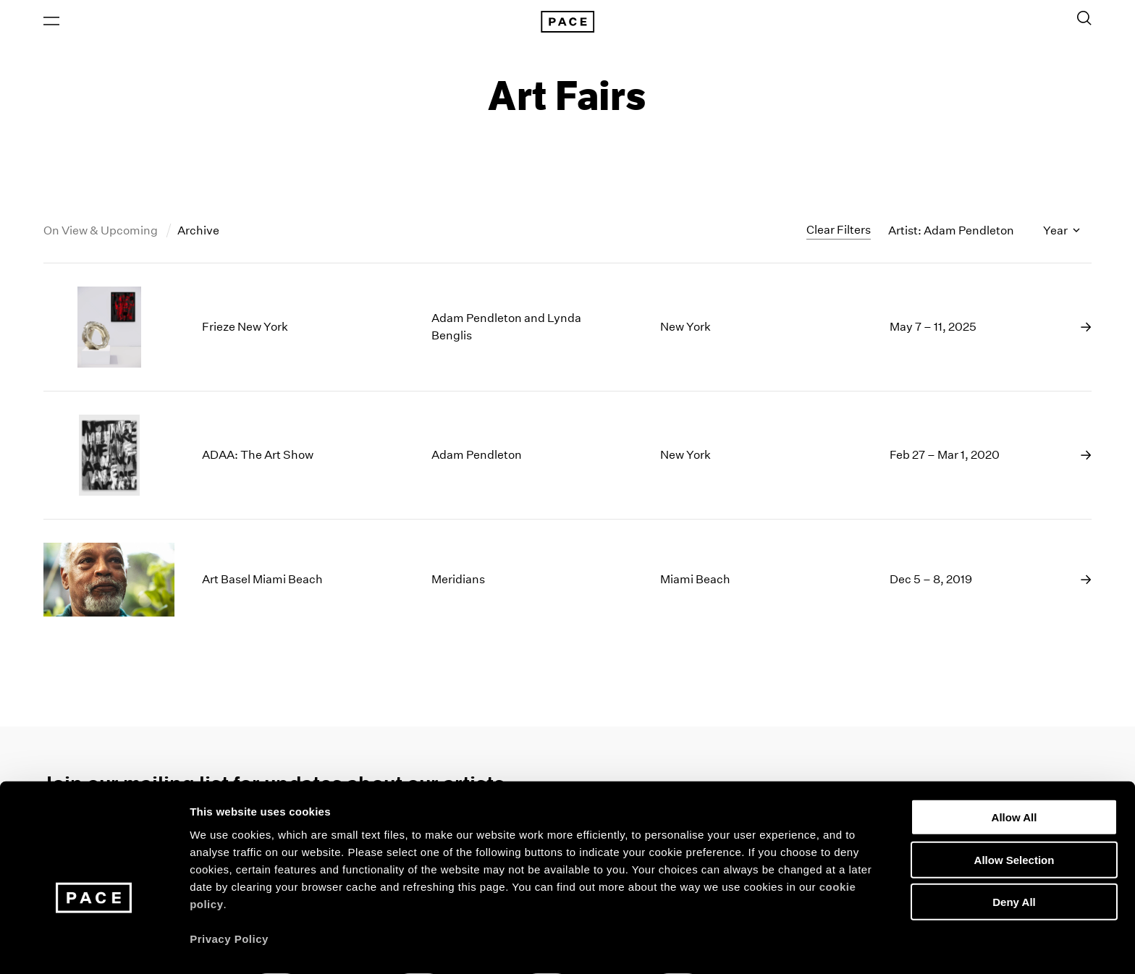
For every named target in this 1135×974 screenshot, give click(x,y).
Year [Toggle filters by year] (1061, 234)
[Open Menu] (51, 22)
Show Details (760, 945)
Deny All (1013, 862)
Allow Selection (1014, 820)
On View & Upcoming (101, 234)
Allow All (1014, 777)
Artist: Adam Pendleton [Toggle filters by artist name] (951, 234)
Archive (198, 234)
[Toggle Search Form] (1084, 19)
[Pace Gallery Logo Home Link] (567, 23)
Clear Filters (838, 233)
